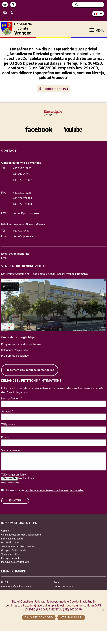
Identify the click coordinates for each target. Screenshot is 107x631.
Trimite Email (5, 13)
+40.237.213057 (22, 174)
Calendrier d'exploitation (15, 350)
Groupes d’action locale (13, 550)
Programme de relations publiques (21, 344)
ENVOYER (15, 500)
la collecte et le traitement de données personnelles (54, 490)
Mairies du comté (10, 542)
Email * (5, 437)
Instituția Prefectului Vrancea (16, 586)
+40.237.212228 (22, 192)
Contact (5, 530)
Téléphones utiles (10, 554)
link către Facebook (38, 129)
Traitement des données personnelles (29, 370)
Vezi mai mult (71, 617)
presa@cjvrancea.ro (24, 236)
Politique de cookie (11, 558)
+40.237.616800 (22, 168)
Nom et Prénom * (11, 398)
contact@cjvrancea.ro (26, 213)
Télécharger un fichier (14, 474)
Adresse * (7, 411)
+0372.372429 (21, 230)
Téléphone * (8, 424)
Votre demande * (11, 450)
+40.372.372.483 (22, 198)
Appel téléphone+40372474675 (13, 13)
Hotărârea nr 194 (56, 89)
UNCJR (5, 582)
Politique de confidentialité (15, 562)
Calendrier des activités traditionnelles (21, 534)
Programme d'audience (15, 355)
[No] (102, 610)
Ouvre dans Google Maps (18, 337)
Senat (57, 582)
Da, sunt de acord (38, 617)
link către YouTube (73, 129)
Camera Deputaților (64, 586)
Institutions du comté (12, 538)
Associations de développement (18, 546)
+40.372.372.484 (22, 204)
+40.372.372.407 (22, 180)
